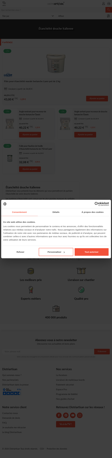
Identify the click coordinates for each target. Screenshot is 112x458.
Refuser (20, 252)
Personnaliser (56, 252)
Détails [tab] (56, 212)
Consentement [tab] (19, 212)
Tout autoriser (92, 252)
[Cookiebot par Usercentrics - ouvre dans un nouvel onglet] (96, 204)
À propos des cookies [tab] (93, 212)
